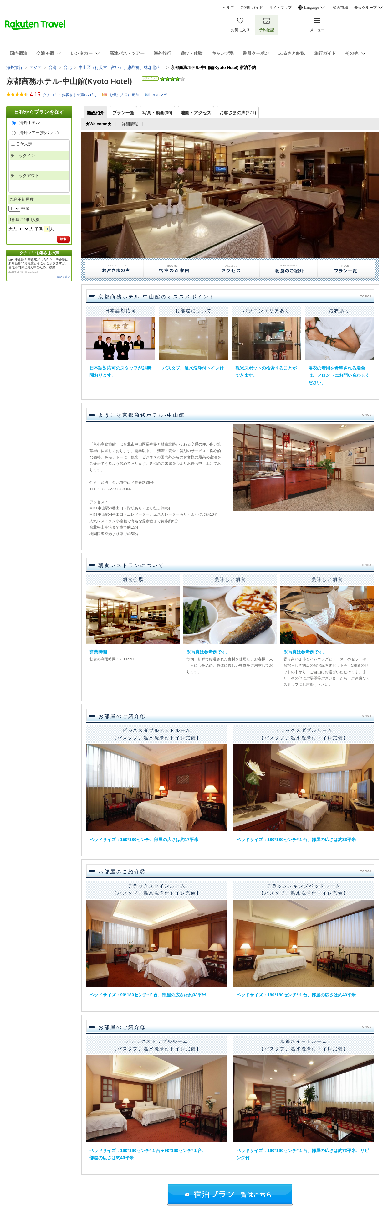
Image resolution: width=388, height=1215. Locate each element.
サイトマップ (280, 7)
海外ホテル (29, 122)
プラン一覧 (123, 112)
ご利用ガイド (251, 7)
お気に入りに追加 (124, 95)
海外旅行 (14, 67)
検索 (63, 239)
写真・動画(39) (157, 112)
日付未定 (24, 144)
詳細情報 (130, 124)
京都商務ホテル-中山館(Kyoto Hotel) (69, 81)
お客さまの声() (237, 112)
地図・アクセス (196, 112)
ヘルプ (228, 7)
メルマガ (159, 95)
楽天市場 (340, 7)
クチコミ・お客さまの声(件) (69, 95)
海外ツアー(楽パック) (39, 132)
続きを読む (63, 276)
